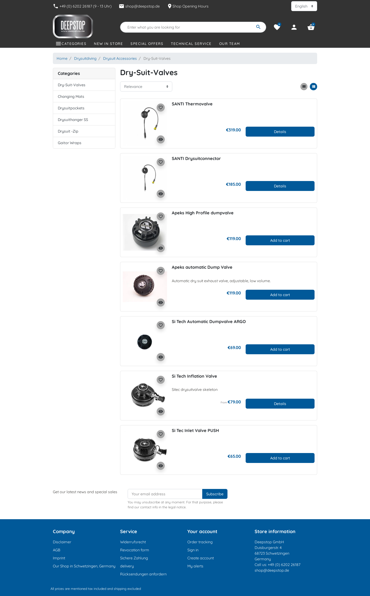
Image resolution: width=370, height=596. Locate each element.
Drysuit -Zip (68, 131)
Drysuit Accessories (120, 58)
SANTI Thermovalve (192, 104)
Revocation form (134, 550)
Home (62, 58)
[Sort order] (146, 86)
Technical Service (191, 43)
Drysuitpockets (71, 108)
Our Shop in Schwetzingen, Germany (84, 566)
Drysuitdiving (85, 58)
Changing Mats (71, 96)
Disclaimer (62, 542)
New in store (108, 43)
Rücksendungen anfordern (143, 574)
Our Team (229, 43)
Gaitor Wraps (69, 142)
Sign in (192, 550)
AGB (56, 550)
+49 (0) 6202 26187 (284, 564)
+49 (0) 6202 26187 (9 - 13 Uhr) (82, 6)
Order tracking (200, 542)
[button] (311, 27)
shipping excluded (127, 589)
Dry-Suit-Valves (71, 84)
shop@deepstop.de (139, 6)
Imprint (59, 558)
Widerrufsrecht (133, 542)
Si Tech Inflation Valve (194, 376)
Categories (74, 43)
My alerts (195, 566)
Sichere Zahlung (134, 558)
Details (280, 131)
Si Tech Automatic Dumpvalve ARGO (209, 321)
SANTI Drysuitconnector (196, 158)
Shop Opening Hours (188, 6)
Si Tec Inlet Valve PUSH (195, 430)
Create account (200, 558)
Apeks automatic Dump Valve (202, 267)
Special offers (146, 43)
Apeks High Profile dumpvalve (203, 213)
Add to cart (280, 240)
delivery (127, 566)
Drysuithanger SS (73, 119)
